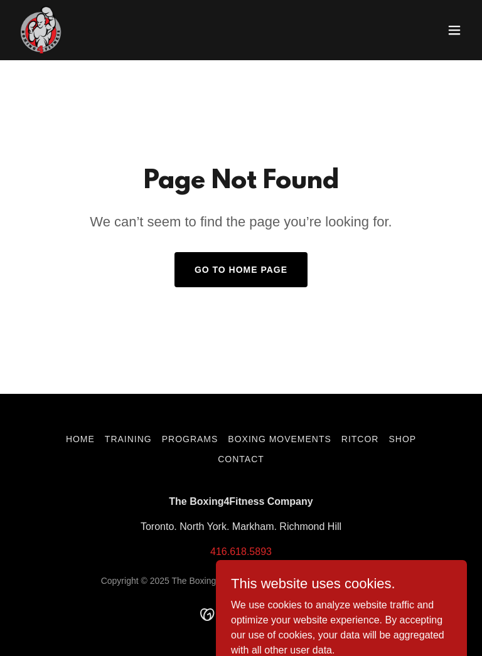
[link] (41, 30)
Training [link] (128, 439)
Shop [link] (402, 439)
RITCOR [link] (360, 439)
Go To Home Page (241, 270)
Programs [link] (190, 439)
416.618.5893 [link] (241, 551)
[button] (454, 30)
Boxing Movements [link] (279, 439)
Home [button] (80, 439)
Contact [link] (241, 459)
